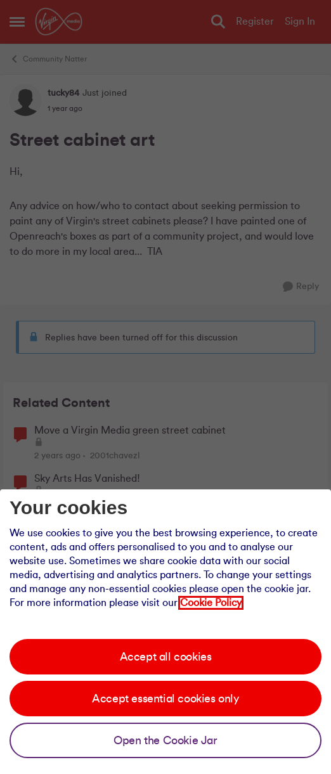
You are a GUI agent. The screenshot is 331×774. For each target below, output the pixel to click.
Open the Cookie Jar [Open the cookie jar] (165, 740)
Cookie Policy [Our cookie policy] (211, 603)
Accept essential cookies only (165, 698)
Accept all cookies (166, 656)
